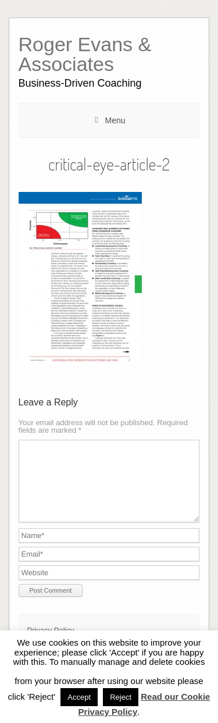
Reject (120, 697)
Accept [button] (79, 697)
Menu (115, 120)
